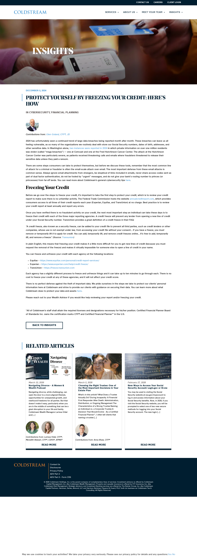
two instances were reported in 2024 (88, 148)
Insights (176, 12)
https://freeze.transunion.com (59, 268)
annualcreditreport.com (142, 199)
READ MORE (49, 447)
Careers (158, 3)
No (173, 554)
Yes (170, 554)
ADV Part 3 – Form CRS (60, 477)
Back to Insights (44, 325)
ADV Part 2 (55, 474)
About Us (130, 12)
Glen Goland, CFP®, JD (58, 135)
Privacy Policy (56, 471)
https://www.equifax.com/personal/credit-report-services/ (69, 261)
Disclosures (55, 468)
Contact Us (142, 3)
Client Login (174, 3)
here (128, 180)
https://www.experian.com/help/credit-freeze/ (64, 264)
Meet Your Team (153, 12)
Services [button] (112, 12)
